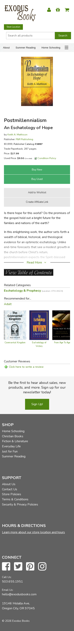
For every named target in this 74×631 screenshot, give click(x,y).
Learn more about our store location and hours (33, 532)
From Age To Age (62, 342)
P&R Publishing (24, 139)
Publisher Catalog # (28, 144)
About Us (8, 484)
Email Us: (7, 590)
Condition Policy (46, 158)
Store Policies (11, 494)
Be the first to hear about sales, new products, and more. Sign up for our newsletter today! (37, 387)
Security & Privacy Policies (20, 504)
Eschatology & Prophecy (33, 291)
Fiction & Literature (15, 441)
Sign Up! (37, 404)
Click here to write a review (26, 367)
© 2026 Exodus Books (16, 621)
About (6, 47)
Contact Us (9, 489)
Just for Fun (10, 451)
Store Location (13, 26)
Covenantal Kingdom (15, 342)
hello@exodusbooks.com (19, 594)
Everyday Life (11, 446)
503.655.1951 (12, 581)
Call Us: (6, 577)
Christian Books (12, 436)
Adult (8, 304)
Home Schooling (50, 47)
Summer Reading (26, 47)
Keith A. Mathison (17, 134)
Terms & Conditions (15, 499)
